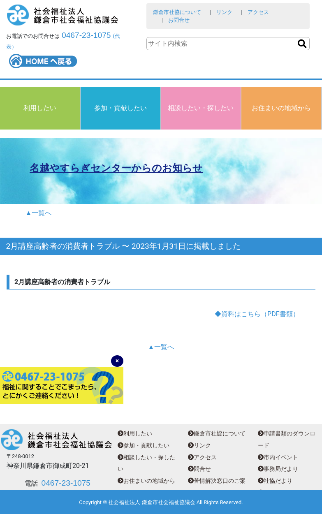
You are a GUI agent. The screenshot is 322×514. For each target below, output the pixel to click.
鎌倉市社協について (177, 12)
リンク (224, 12)
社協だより (275, 480)
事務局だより (278, 468)
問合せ (199, 468)
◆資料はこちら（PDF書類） (257, 314)
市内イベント (278, 457)
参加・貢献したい (120, 108)
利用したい (39, 108)
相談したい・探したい (201, 108)
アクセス (258, 12)
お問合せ (179, 20)
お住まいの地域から (281, 108)
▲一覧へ (38, 213)
